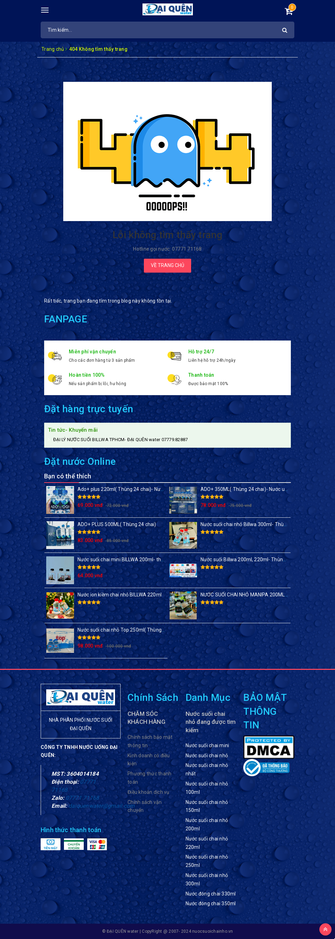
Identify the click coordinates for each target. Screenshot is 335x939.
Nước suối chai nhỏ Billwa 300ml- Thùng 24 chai (253, 524)
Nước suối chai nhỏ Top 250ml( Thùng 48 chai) (128, 630)
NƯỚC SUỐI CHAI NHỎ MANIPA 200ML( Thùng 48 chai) (261, 594)
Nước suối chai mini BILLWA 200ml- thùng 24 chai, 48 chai (141, 559)
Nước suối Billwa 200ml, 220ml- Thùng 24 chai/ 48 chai (261, 559)
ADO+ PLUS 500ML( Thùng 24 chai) (116, 524)
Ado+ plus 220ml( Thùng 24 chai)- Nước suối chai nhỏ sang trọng (149, 489)
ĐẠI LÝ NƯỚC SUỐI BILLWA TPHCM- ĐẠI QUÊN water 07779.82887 (120, 439)
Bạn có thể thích (67, 476)
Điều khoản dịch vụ (149, 792)
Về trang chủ (167, 265)
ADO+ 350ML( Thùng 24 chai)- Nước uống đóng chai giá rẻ (265, 489)
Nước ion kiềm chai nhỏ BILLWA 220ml (119, 594)
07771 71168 (82, 798)
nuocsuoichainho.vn (212, 931)
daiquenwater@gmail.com (101, 806)
